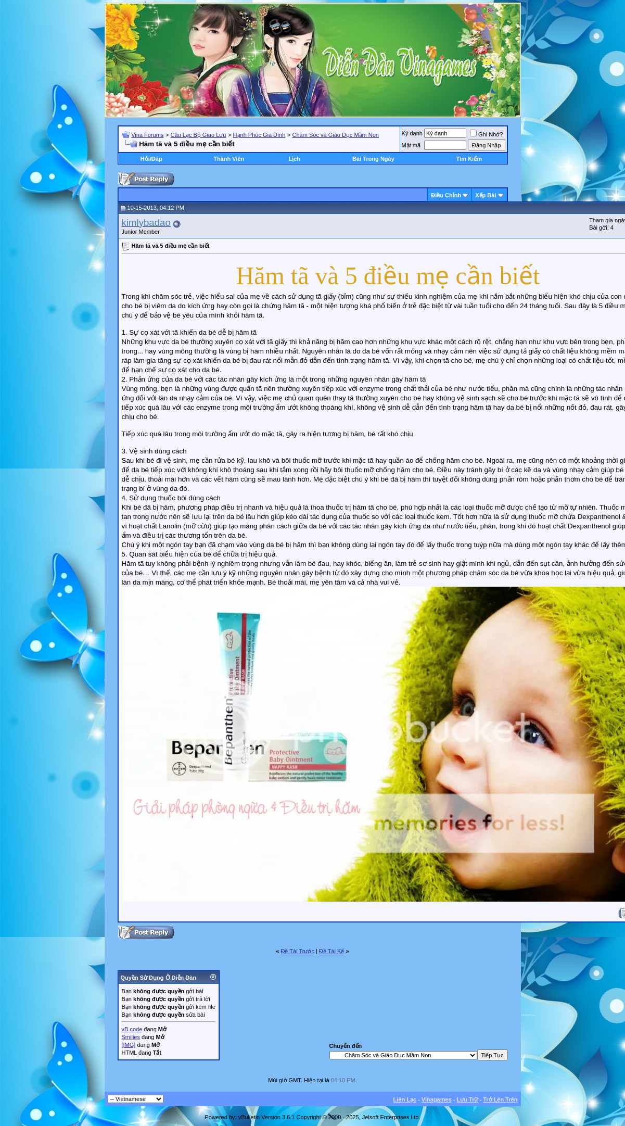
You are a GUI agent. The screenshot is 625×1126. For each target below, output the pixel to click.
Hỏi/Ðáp (151, 159)
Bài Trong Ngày (373, 159)
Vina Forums (147, 135)
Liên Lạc (405, 1099)
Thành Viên (228, 159)
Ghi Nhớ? (486, 134)
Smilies (131, 1037)
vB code (132, 1029)
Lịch (294, 159)
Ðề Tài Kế (331, 951)
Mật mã (411, 145)
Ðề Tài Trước (297, 951)
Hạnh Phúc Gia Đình (259, 135)
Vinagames (437, 1099)
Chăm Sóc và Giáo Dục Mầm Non (335, 135)
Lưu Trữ (467, 1099)
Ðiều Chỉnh (446, 195)
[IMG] (129, 1045)
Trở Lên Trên (500, 1099)
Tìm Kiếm (469, 159)
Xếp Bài (485, 195)
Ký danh (412, 133)
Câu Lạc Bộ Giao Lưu (198, 135)
